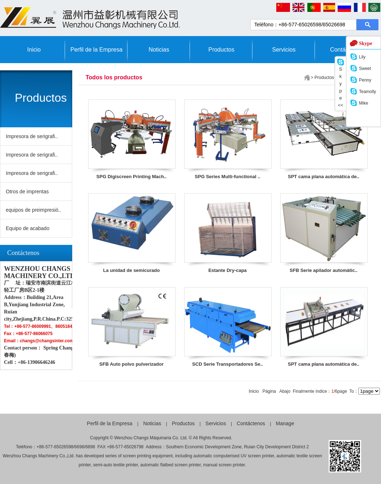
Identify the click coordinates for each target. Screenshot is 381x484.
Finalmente (303, 391)
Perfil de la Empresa (96, 50)
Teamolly (367, 91)
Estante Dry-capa (227, 270)
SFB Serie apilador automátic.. (324, 270)
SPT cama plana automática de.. (323, 176)
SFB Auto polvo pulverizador (131, 364)
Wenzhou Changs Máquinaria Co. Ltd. (150, 437)
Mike (363, 103)
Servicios (284, 50)
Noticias (159, 50)
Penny (365, 80)
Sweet (365, 68)
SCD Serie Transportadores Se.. (227, 364)
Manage (285, 423)
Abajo (284, 391)
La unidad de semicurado (131, 270)
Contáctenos (251, 423)
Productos (221, 50)
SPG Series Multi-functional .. (227, 176)
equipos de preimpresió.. (33, 210)
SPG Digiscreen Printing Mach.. (131, 176)
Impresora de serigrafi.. (32, 136)
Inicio (33, 50)
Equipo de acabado (27, 228)
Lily (362, 57)
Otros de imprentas (27, 191)
